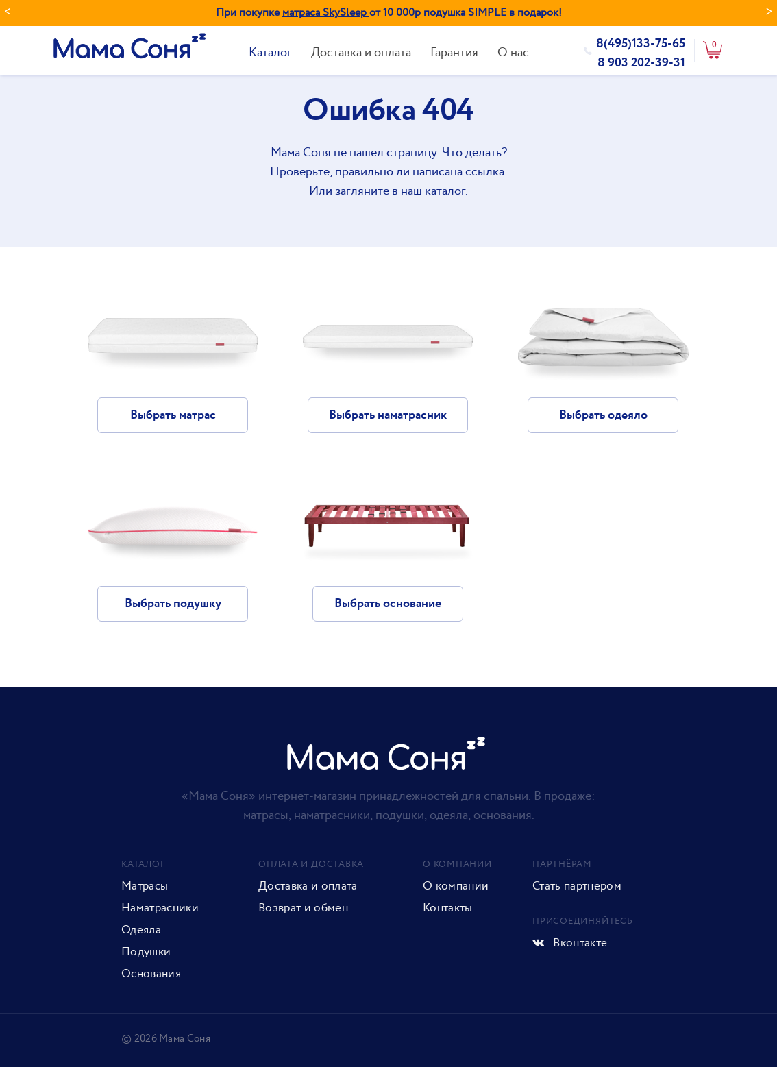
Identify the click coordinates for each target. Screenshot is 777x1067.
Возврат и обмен (303, 908)
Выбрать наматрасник (388, 415)
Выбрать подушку (173, 604)
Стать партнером (576, 886)
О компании (456, 886)
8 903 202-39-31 (641, 63)
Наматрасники (160, 908)
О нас (513, 52)
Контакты (448, 908)
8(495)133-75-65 (640, 44)
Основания (151, 974)
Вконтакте (569, 943)
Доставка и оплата (361, 52)
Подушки (146, 952)
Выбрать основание (387, 604)
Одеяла (141, 930)
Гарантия (454, 52)
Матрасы (144, 886)
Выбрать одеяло (603, 415)
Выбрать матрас (173, 415)
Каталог (270, 52)
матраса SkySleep (325, 13)
